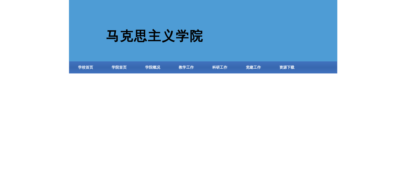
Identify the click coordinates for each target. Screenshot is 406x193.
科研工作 (219, 67)
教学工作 (186, 67)
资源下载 (286, 67)
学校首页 (85, 67)
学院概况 (152, 67)
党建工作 (253, 67)
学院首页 (119, 67)
